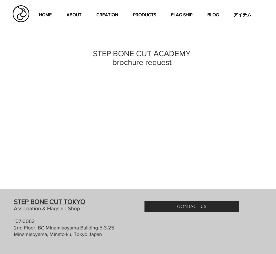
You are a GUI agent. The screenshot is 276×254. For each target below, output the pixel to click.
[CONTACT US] (191, 206)
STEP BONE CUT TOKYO (49, 201)
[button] (107, 15)
